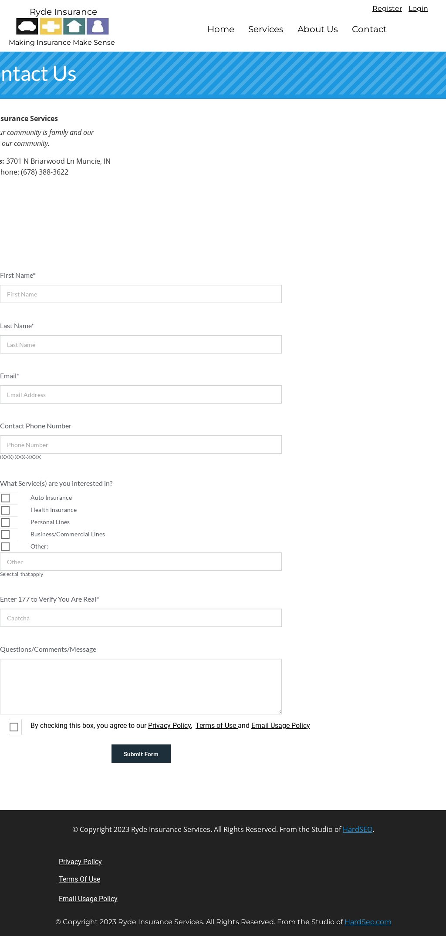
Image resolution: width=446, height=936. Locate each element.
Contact (369, 29)
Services (266, 29)
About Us (317, 29)
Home (220, 29)
